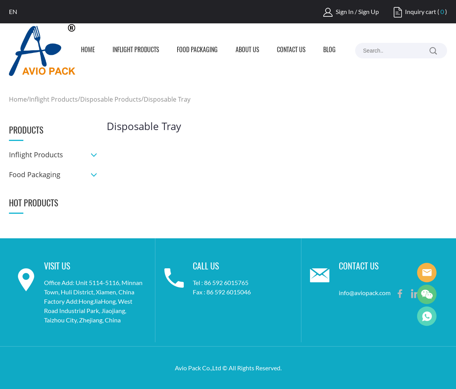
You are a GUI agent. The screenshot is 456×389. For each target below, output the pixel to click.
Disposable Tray (167, 99)
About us (247, 50)
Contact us (291, 50)
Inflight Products (136, 50)
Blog (329, 50)
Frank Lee (427, 272)
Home (88, 50)
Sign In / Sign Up (357, 11)
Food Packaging (197, 50)
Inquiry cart (420, 11)
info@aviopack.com (365, 292)
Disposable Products (110, 99)
